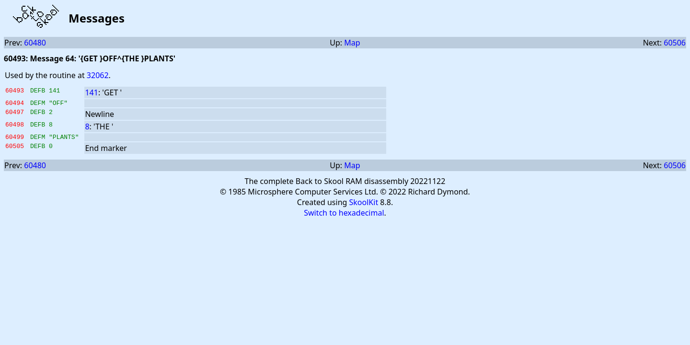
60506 (675, 42)
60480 (35, 42)
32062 (98, 75)
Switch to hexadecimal (344, 215)
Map (352, 42)
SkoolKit (364, 205)
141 (91, 92)
